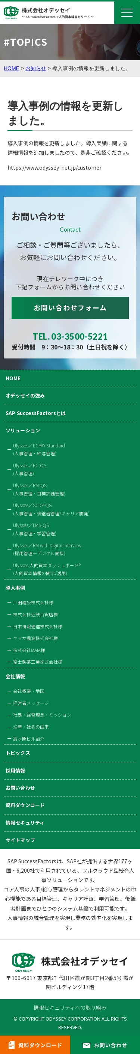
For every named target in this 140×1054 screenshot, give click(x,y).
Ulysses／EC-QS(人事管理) (29, 469)
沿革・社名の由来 (31, 726)
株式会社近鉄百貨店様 (35, 614)
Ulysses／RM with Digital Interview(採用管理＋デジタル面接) (47, 549)
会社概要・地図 (28, 691)
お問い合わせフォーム (70, 307)
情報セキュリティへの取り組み (70, 1007)
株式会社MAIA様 (29, 650)
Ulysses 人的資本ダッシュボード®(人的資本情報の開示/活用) (47, 569)
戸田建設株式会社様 (33, 602)
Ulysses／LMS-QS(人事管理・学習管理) (34, 529)
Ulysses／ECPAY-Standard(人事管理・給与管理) (39, 449)
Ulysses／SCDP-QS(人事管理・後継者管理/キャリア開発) (51, 509)
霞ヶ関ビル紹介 (28, 738)
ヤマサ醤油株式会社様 (35, 638)
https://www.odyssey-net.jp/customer (54, 167)
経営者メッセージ (31, 703)
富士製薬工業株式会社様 (37, 661)
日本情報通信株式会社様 (37, 626)
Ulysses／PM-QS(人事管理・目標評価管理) (39, 489)
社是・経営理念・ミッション (42, 714)
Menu (127, 13)
